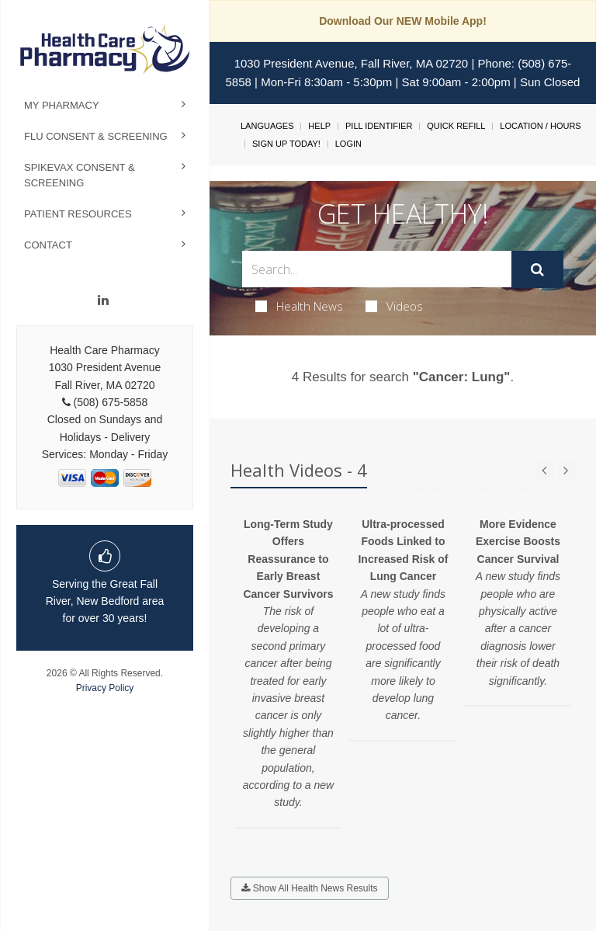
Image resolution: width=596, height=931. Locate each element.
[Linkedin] (103, 300)
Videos (394, 306)
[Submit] (537, 269)
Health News (299, 306)
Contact (48, 245)
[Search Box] (376, 269)
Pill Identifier (378, 125)
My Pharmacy (61, 105)
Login (348, 143)
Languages (267, 125)
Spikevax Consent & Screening (79, 175)
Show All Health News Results (309, 888)
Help (319, 125)
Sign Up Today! (286, 143)
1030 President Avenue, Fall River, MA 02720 (351, 63)
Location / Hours (540, 125)
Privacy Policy (105, 688)
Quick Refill (456, 125)
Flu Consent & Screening (96, 136)
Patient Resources (78, 214)
